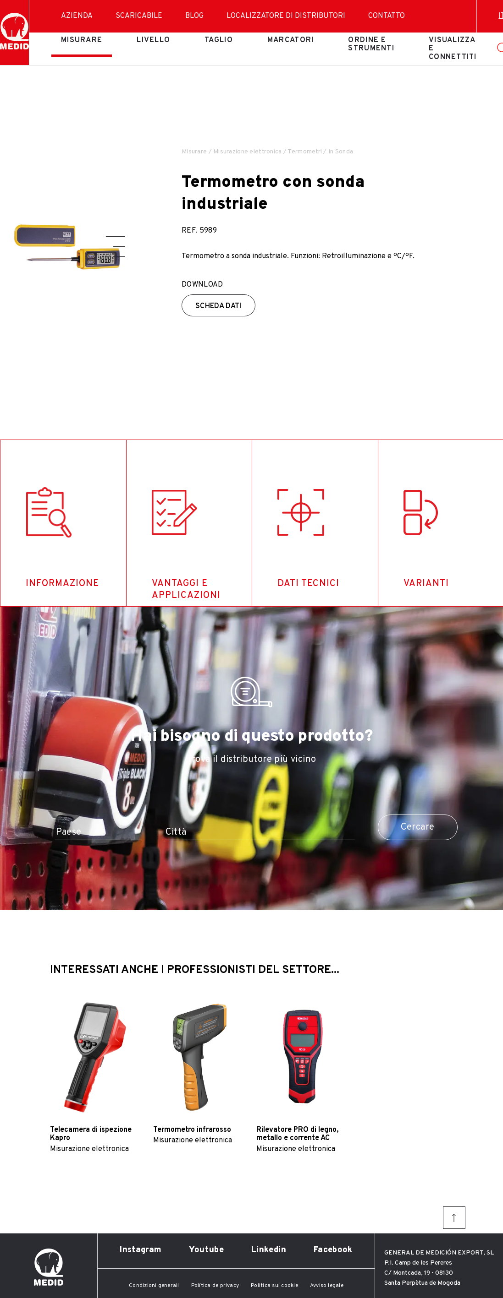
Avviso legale (326, 1285)
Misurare (81, 40)
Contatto (386, 16)
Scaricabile (139, 16)
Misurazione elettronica (247, 152)
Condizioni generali (154, 1285)
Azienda (77, 16)
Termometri (304, 152)
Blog (194, 16)
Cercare (418, 827)
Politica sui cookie (274, 1285)
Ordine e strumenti (371, 44)
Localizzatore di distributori (286, 16)
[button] (115, 236)
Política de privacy (215, 1285)
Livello (153, 40)
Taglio (219, 40)
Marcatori (290, 40)
